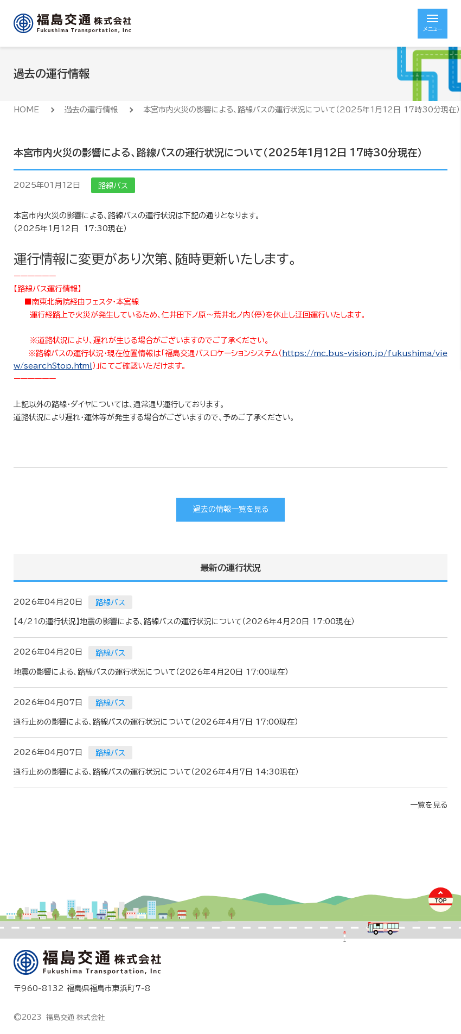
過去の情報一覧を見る (230, 509)
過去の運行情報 (91, 109)
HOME (26, 109)
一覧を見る (428, 805)
